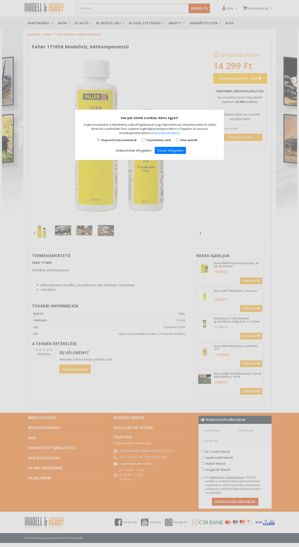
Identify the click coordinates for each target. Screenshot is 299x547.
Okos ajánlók (188, 140)
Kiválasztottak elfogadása (133, 150)
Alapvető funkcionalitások (119, 140)
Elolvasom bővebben (166, 133)
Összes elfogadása (170, 150)
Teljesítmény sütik (158, 140)
